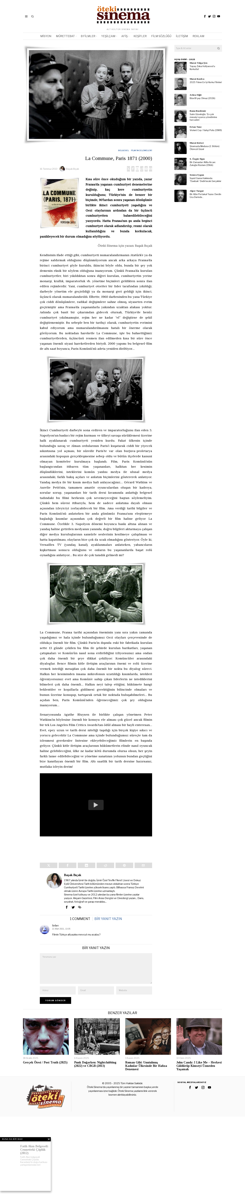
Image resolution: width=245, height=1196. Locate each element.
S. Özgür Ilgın (197, 159)
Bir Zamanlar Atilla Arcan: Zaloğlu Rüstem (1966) (203, 163)
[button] (218, 48)
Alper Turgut (197, 191)
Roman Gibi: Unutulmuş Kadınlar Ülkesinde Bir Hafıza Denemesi (146, 1071)
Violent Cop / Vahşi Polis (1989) (206, 130)
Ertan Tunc (196, 127)
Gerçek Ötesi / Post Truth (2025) (45, 1067)
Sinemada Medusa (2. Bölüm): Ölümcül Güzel (205, 147)
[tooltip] (205, 16)
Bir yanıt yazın (108, 924)
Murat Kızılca (197, 79)
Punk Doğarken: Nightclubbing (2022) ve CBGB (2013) (95, 1069)
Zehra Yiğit (196, 95)
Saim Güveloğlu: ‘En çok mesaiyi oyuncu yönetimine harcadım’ (203, 117)
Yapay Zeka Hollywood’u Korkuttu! (202, 67)
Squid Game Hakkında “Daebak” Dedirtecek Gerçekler (205, 179)
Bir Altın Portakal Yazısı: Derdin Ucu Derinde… (205, 195)
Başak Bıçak (72, 168)
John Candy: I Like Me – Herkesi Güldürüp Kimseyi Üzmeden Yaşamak (199, 1071)
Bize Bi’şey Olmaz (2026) (202, 98)
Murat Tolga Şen (198, 63)
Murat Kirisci (197, 143)
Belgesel (123, 150)
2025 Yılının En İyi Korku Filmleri (206, 82)
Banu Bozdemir (198, 111)
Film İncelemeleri (141, 150)
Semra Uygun (197, 175)
